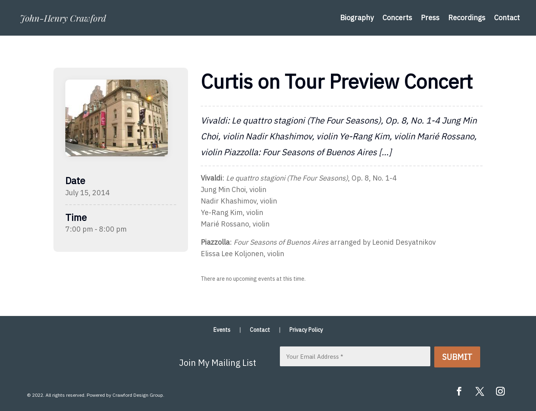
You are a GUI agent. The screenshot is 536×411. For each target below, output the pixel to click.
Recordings (466, 17)
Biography (357, 17)
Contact (507, 17)
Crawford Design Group (137, 395)
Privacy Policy (306, 330)
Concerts (397, 17)
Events (221, 330)
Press (430, 17)
